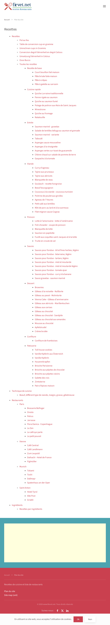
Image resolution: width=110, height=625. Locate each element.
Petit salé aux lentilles (45, 203)
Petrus (30, 416)
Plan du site (9, 591)
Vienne (22, 441)
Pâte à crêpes (41, 80)
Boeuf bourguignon (44, 187)
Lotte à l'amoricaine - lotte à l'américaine (54, 220)
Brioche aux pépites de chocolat (49, 369)
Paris (21, 404)
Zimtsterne (40, 381)
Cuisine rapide (34, 89)
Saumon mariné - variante (47, 134)
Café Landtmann (35, 449)
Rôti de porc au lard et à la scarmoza (51, 207)
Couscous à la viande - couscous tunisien (54, 191)
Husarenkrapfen (42, 361)
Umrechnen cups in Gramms (32, 48)
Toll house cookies (43, 349)
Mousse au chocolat (44, 323)
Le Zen (30, 428)
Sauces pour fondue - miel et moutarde (53, 262)
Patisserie (31, 345)
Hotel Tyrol (32, 491)
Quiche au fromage (44, 113)
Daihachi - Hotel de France (39, 457)
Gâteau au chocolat (44, 311)
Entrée (30, 122)
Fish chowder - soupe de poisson (50, 225)
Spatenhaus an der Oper (38, 482)
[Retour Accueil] (18, 6)
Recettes (16, 36)
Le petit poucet (34, 436)
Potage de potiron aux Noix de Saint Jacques (55, 105)
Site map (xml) (11, 595)
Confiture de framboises (46, 340)
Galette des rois (42, 377)
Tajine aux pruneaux (44, 171)
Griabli (30, 499)
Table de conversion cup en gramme (36, 44)
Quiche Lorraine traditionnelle (49, 93)
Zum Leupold (33, 453)
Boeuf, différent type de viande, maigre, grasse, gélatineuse (46, 395)
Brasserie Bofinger (35, 408)
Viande (30, 163)
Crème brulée (41, 331)
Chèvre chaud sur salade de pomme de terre (55, 154)
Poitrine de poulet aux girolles (49, 195)
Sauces (30, 246)
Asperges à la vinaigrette (46, 146)
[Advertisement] (55, 542)
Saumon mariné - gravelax (47, 126)
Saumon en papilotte (44, 233)
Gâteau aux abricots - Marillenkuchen (52, 303)
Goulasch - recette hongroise (48, 183)
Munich (22, 466)
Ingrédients (17, 505)
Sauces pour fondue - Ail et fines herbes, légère (57, 250)
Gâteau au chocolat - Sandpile (49, 315)
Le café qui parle (34, 432)
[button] (104, 6)
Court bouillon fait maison (47, 72)
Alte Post (31, 495)
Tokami (30, 470)
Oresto (30, 412)
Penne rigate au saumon (46, 97)
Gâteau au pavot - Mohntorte (48, 295)
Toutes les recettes (28, 64)
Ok (78, 619)
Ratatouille (40, 117)
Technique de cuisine (22, 391)
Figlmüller (32, 461)
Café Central (33, 445)
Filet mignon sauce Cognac (47, 211)
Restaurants (17, 400)
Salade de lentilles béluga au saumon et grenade (57, 130)
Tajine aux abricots (43, 175)
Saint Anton (24, 487)
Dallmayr (31, 478)
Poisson (31, 217)
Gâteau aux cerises (43, 307)
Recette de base (34, 68)
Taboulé (38, 138)
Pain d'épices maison (44, 385)
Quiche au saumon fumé (46, 101)
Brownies (39, 287)
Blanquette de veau (44, 179)
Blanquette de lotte (44, 229)
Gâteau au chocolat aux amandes (50, 319)
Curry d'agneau (42, 167)
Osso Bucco (24, 60)
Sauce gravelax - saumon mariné (50, 278)
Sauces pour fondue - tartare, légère (52, 258)
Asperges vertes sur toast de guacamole (53, 150)
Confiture (31, 336)
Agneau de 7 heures (44, 199)
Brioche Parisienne (43, 365)
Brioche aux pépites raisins (47, 373)
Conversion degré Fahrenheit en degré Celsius (40, 52)
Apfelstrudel (40, 327)
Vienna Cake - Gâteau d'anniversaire (51, 299)
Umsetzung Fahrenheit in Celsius (34, 56)
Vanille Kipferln (42, 357)
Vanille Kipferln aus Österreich (49, 353)
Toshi (29, 474)
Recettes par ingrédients (30, 509)
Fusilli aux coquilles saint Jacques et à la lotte (56, 237)
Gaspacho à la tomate (45, 158)
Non (90, 619)
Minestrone (40, 109)
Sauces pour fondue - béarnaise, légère (53, 254)
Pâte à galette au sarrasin (46, 84)
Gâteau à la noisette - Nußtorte (49, 291)
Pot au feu (24, 40)
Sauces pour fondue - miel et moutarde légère (56, 266)
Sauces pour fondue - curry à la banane (53, 274)
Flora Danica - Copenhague (39, 424)
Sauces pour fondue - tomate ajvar (51, 270)
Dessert (30, 283)
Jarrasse (31, 420)
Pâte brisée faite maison (46, 76)
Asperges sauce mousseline (48, 142)
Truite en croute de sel (45, 240)
